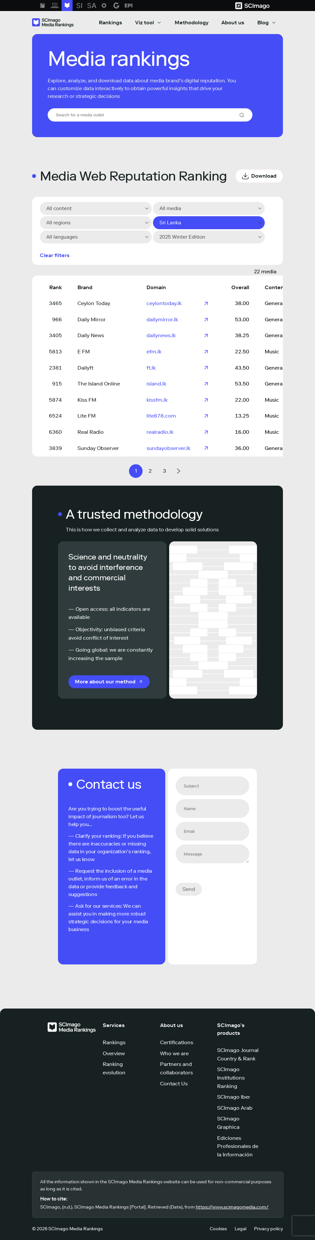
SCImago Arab (234, 1108)
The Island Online (98, 384)
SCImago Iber (233, 1097)
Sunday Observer (98, 448)
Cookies (218, 1229)
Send (188, 889)
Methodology (191, 22)
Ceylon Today (93, 303)
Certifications (176, 1042)
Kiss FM (86, 400)
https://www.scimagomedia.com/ (232, 1207)
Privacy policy (268, 1229)
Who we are (174, 1053)
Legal (240, 1229)
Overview (114, 1053)
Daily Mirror (91, 319)
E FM (83, 351)
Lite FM (86, 416)
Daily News (90, 335)
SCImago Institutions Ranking (231, 1077)
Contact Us (174, 1084)
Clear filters (55, 255)
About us (232, 22)
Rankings (110, 22)
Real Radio (90, 432)
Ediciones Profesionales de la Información (237, 1146)
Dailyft (85, 368)
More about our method (105, 682)
